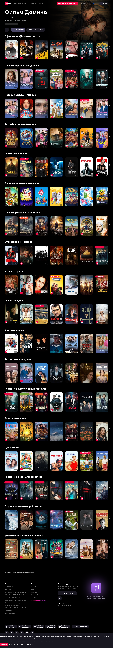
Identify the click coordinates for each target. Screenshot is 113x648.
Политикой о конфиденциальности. (12, 640)
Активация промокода (39, 600)
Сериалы (34, 592)
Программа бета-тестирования (15, 592)
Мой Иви (34, 586)
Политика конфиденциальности (16, 603)
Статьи (33, 597)
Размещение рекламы (12, 597)
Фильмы (34, 589)
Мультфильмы (36, 595)
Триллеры (16, 20)
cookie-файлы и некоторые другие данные (76, 636)
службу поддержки (27, 644)
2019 (6, 18)
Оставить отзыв (10, 613)
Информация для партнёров (14, 595)
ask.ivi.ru (61, 603)
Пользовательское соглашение (15, 600)
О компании (9, 586)
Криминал (8, 20)
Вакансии (8, 589)
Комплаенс (8, 610)
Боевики (24, 20)
